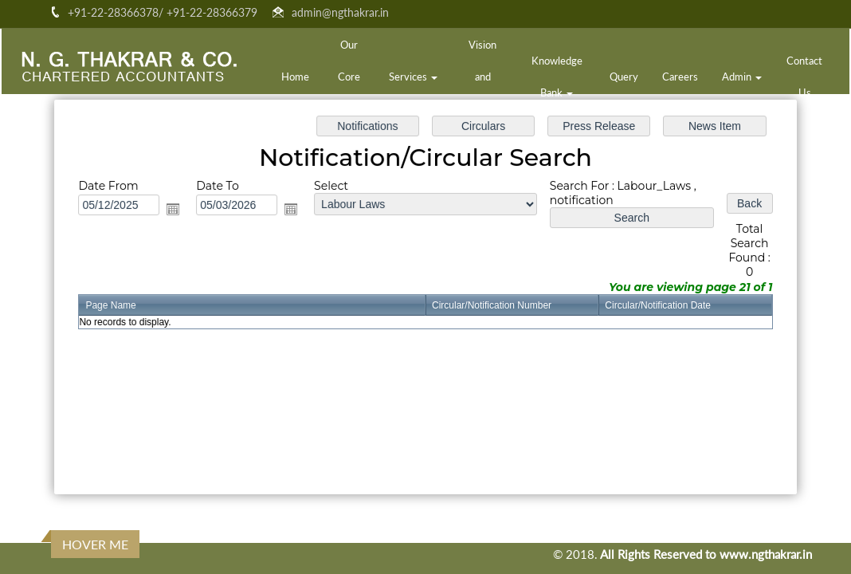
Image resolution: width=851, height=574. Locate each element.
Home (295, 76)
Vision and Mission (482, 76)
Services (413, 76)
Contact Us (804, 76)
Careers (680, 76)
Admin (742, 76)
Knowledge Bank (556, 76)
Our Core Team (349, 76)
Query (624, 76)
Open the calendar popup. (178, 210)
